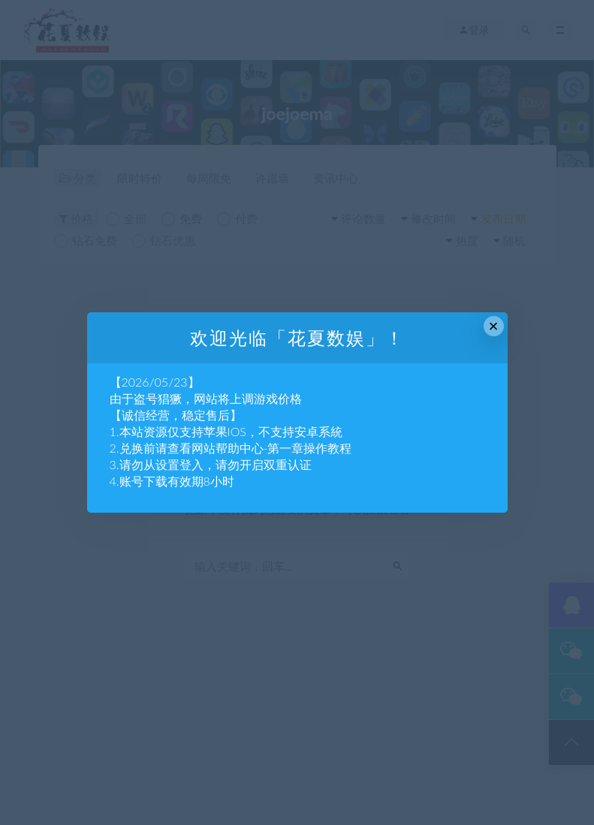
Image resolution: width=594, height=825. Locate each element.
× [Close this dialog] (494, 326)
